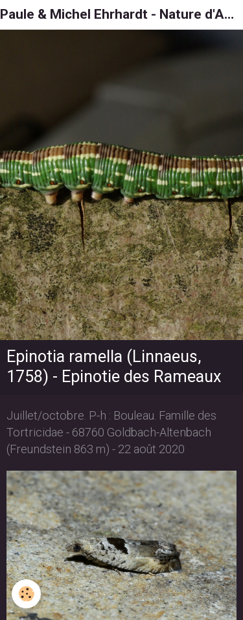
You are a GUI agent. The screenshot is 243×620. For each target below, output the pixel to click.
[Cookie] (26, 593)
